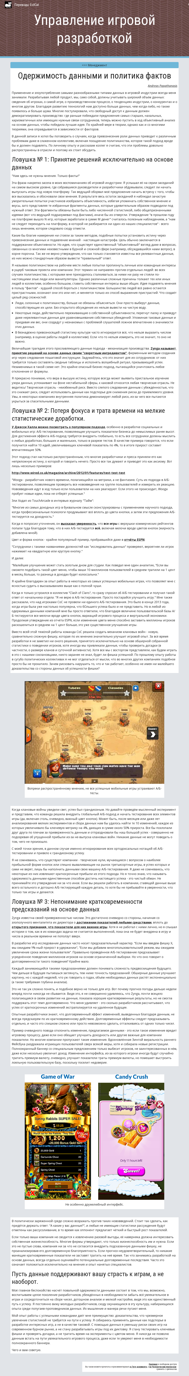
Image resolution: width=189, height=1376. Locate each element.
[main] (94, 29)
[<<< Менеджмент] (95, 65)
